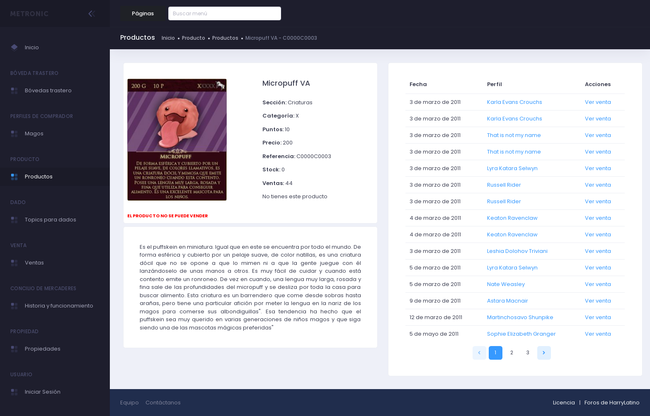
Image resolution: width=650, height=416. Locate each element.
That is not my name (514, 135)
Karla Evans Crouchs (514, 102)
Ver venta (598, 102)
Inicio (168, 37)
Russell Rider (504, 185)
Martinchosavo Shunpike (520, 317)
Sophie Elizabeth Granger (521, 334)
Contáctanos (163, 402)
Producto (193, 37)
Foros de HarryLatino (612, 402)
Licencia (564, 402)
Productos (225, 37)
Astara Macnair (507, 301)
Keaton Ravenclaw (512, 218)
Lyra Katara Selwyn (512, 168)
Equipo (129, 402)
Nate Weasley (506, 284)
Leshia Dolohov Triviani (517, 251)
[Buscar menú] (213, 13)
